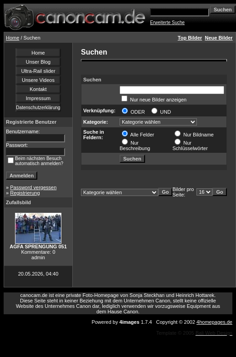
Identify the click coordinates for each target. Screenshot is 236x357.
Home (12, 37)
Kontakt (38, 89)
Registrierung (25, 193)
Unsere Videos (38, 80)
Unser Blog (38, 62)
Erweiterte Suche (167, 22)
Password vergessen (33, 187)
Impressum (38, 98)
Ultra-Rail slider (38, 71)
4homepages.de (214, 322)
